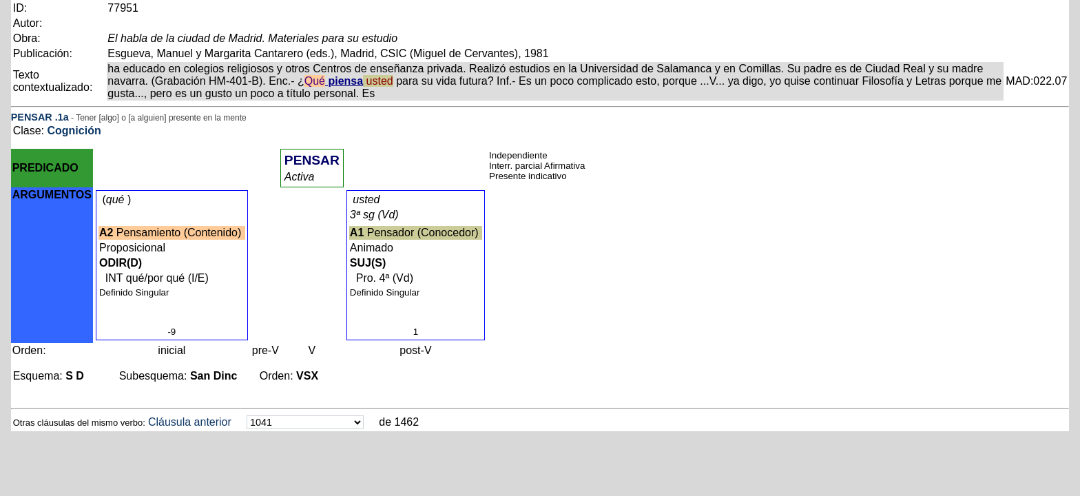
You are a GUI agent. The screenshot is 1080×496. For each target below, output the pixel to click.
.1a (62, 117)
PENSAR (31, 117)
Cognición (74, 130)
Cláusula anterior (189, 422)
